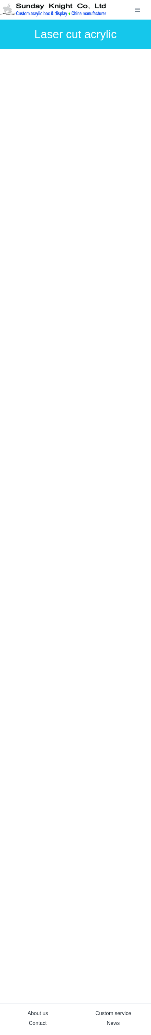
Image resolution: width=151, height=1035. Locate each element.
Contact (38, 1023)
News (113, 1023)
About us (37, 1013)
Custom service (113, 1013)
